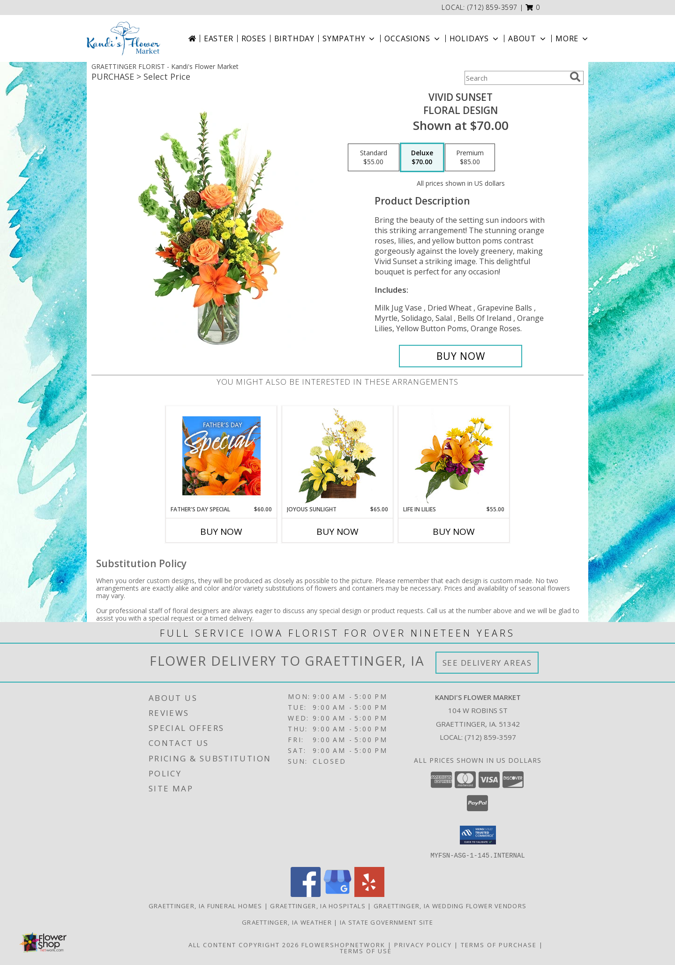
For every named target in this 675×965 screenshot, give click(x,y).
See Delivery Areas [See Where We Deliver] (487, 662)
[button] (532, 7)
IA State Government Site (386, 922)
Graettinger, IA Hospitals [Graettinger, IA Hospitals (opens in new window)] (318, 905)
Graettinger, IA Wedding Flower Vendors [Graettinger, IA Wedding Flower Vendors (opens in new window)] (450, 905)
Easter (218, 38)
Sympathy (349, 38)
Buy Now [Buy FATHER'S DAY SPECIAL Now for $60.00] (221, 531)
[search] (575, 77)
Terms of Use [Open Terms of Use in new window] (366, 950)
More (572, 38)
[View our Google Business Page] (337, 893)
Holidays (475, 38)
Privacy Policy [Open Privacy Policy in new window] (423, 944)
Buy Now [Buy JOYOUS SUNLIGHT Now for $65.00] (337, 531)
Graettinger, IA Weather (287, 922)
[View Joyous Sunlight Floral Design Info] (338, 455)
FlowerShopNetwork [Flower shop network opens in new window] (343, 944)
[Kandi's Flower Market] (124, 38)
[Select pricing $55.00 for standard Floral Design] (373, 157)
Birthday (294, 38)
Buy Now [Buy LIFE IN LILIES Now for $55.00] (454, 531)
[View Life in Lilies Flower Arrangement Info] (454, 455)
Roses (253, 38)
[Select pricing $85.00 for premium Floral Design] (470, 157)
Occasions (412, 38)
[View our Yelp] (369, 893)
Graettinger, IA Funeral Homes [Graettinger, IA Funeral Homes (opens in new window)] (205, 905)
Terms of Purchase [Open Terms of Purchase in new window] (499, 944)
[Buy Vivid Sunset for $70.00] (460, 356)
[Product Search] (515, 77)
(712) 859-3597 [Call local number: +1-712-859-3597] (492, 7)
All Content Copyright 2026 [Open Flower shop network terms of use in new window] (243, 944)
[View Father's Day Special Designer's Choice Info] (221, 455)
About (528, 38)
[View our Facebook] (306, 893)
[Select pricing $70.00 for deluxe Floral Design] (422, 157)
